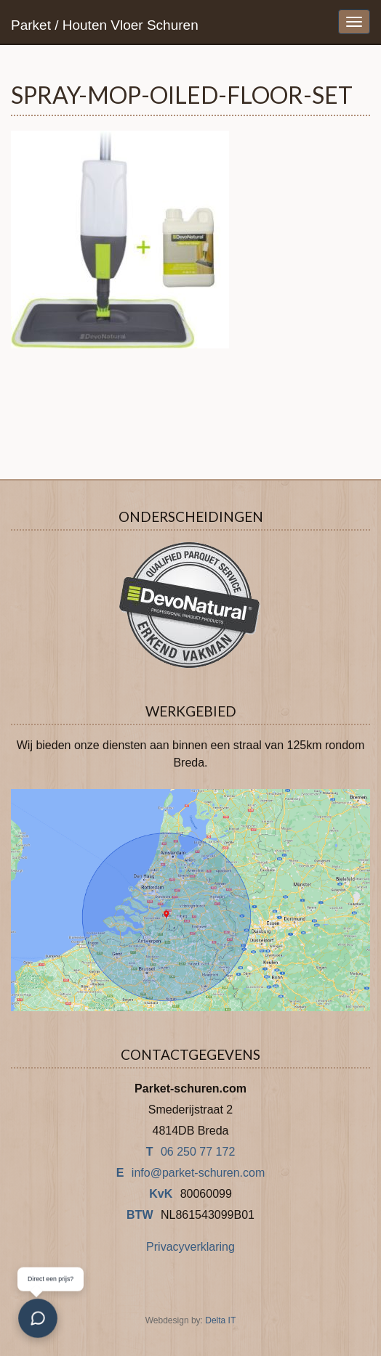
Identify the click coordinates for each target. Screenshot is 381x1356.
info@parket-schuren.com (198, 1173)
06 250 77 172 (198, 1151)
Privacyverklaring (190, 1247)
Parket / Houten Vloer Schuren (104, 25)
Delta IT (220, 1320)
